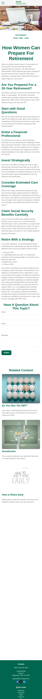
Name (3, 312)
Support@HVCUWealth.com (21, 678)
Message (4, 335)
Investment (21, 692)
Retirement (21, 690)
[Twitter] (21, 681)
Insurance (21, 697)
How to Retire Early (13, 494)
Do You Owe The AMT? (15, 405)
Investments (9, 451)
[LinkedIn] (24, 681)
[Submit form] (6, 352)
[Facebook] (17, 681)
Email (3, 323)
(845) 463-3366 (23, 667)
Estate (21, 695)
